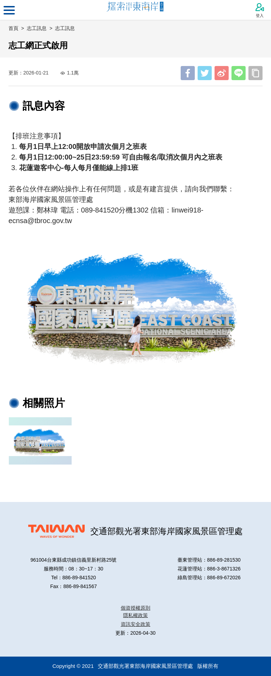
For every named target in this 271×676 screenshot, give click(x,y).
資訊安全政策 (135, 624)
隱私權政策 (135, 615)
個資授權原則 (135, 608)
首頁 (13, 28)
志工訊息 (65, 28)
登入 (259, 10)
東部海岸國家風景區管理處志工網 (136, 9)
